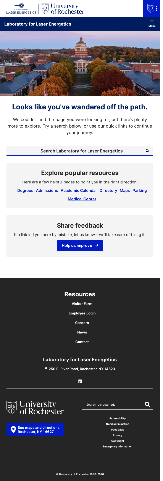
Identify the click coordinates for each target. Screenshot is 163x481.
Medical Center (82, 199)
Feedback (117, 429)
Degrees (25, 190)
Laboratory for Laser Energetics (37, 23)
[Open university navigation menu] (151, 8)
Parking (139, 190)
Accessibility (117, 418)
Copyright (117, 441)
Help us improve (80, 245)
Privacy (117, 435)
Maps (125, 190)
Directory (108, 190)
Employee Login (82, 313)
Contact (82, 341)
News (82, 332)
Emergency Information (117, 446)
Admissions (47, 190)
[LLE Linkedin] (80, 381)
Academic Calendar (79, 190)
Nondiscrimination (117, 424)
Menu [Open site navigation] (151, 23)
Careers (82, 322)
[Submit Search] (147, 150)
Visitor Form (82, 303)
